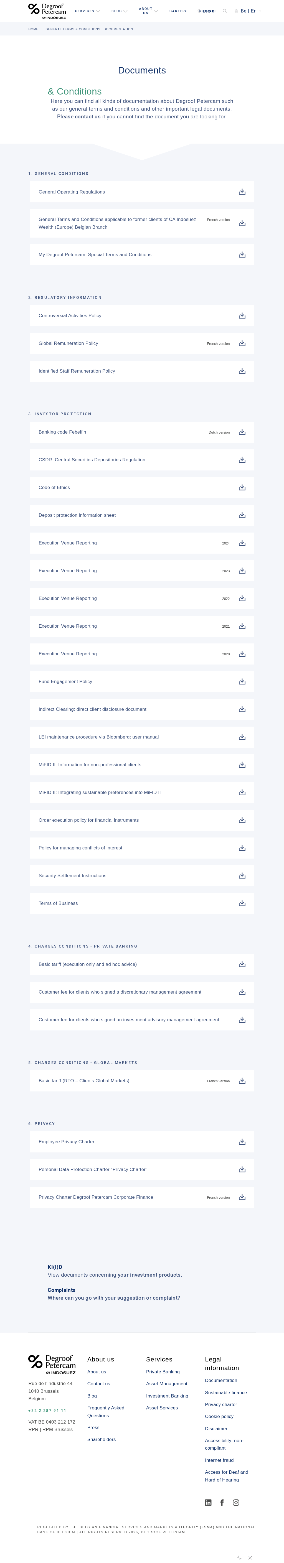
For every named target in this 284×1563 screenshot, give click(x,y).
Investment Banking (167, 1396)
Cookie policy (219, 1416)
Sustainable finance (226, 1392)
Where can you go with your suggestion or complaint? (114, 1298)
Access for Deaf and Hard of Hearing (226, 1476)
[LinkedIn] (209, 1503)
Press (93, 1427)
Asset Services (162, 1408)
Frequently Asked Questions (106, 1411)
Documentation (221, 1380)
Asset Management (166, 1383)
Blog (92, 1396)
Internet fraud (219, 1460)
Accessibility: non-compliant (224, 1444)
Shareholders (101, 1439)
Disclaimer (216, 1428)
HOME (33, 29)
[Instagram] (237, 1503)
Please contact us (79, 116)
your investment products (149, 1275)
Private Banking (163, 1371)
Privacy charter (221, 1404)
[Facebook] (223, 1503)
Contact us (98, 1383)
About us (96, 1371)
